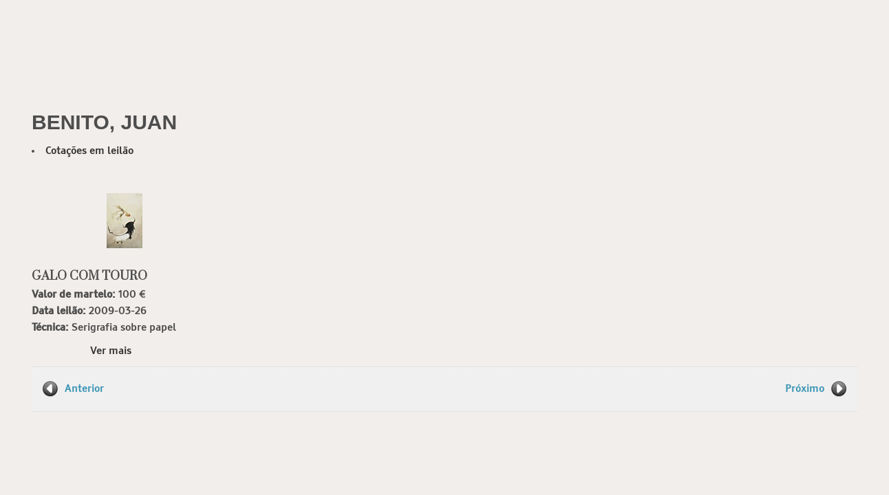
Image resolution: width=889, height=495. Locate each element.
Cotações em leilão (89, 151)
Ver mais (110, 351)
